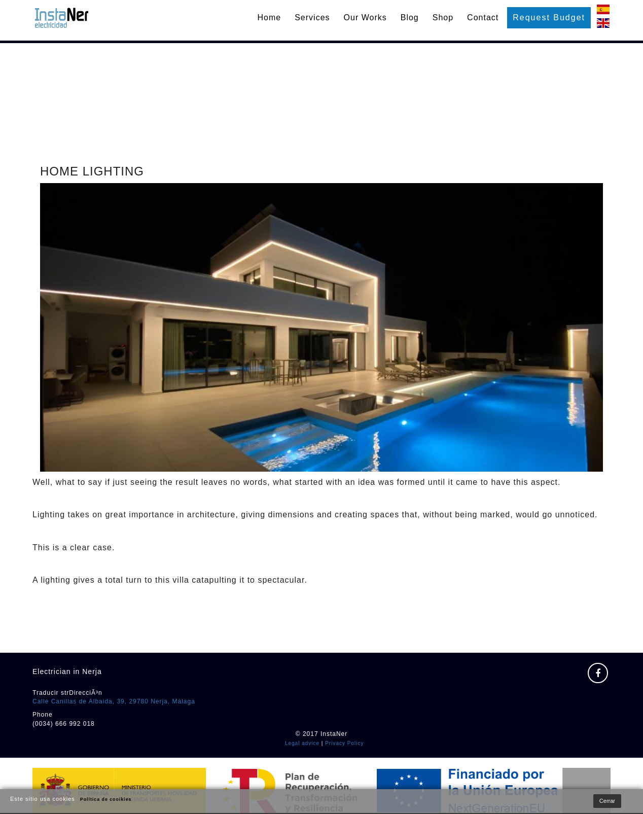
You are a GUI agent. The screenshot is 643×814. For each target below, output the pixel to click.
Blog (410, 17)
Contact (482, 17)
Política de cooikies (106, 799)
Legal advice (302, 743)
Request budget (549, 17)
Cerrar (607, 801)
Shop (443, 17)
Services (312, 17)
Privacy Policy (344, 743)
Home (269, 17)
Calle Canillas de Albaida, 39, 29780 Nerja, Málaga (113, 701)
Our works (365, 17)
